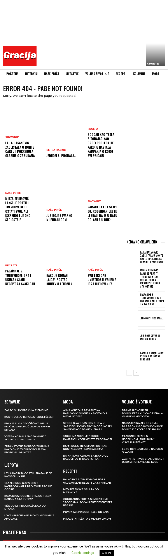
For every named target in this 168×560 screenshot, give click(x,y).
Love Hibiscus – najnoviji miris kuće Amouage (25, 516)
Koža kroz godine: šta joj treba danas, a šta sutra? (28, 497)
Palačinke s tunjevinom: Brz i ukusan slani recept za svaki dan (20, 278)
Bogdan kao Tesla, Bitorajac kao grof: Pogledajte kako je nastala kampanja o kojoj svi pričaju (102, 147)
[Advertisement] (103, 34)
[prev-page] (129, 369)
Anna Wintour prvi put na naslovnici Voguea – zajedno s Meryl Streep (85, 409)
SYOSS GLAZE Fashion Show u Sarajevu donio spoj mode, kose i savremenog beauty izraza (87, 422)
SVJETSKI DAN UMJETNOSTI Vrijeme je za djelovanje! (102, 280)
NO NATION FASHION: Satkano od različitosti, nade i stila (86, 453)
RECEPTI (11, 266)
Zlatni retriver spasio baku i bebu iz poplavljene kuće (142, 457)
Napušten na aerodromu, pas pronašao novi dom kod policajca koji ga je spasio (142, 422)
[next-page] (136, 369)
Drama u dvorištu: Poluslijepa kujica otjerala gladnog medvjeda (142, 409)
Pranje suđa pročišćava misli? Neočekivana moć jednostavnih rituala (27, 426)
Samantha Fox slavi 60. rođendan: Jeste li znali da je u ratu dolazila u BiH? (102, 213)
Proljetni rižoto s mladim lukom (87, 515)
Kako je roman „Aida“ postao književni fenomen (59, 280)
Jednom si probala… (61, 155)
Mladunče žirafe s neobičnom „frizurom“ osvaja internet (138, 435)
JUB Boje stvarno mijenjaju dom (59, 217)
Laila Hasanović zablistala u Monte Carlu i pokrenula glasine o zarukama (19, 149)
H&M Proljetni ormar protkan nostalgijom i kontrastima (85, 444)
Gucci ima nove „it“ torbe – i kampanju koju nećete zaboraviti (87, 434)
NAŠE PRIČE (13, 194)
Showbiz (12, 138)
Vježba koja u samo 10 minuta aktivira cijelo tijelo (25, 437)
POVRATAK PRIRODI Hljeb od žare (86, 508)
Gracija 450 (153, 63)
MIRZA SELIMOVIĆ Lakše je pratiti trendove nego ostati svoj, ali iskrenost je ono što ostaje (17, 210)
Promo (93, 134)
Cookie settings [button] (83, 553)
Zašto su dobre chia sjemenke (26, 406)
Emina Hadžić (56, 150)
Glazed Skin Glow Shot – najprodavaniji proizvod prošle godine (28, 485)
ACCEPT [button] (106, 553)
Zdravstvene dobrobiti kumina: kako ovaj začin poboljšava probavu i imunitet (27, 449)
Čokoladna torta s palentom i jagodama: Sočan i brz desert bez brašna (88, 498)
